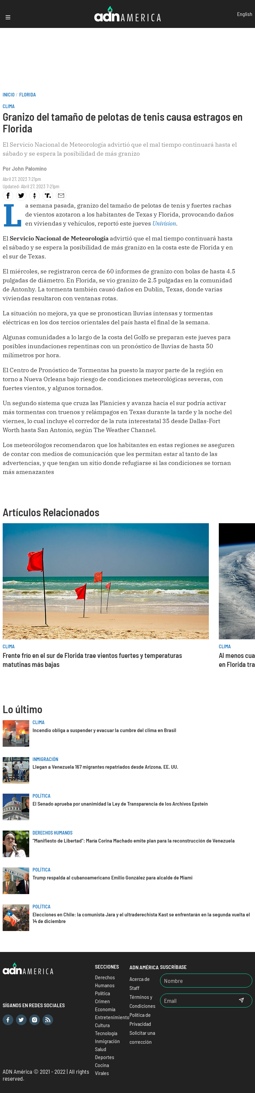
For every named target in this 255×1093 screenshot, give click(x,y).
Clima (9, 106)
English (244, 14)
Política (41, 796)
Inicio (9, 94)
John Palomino (29, 168)
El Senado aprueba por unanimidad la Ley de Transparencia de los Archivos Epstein (120, 803)
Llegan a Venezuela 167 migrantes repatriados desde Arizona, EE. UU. (105, 766)
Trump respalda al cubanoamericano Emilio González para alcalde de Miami (113, 877)
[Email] (195, 1000)
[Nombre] (206, 980)
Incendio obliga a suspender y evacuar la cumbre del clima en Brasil (104, 730)
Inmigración (45, 759)
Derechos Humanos (52, 833)
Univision (164, 223)
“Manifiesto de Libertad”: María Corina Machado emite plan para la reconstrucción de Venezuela (134, 840)
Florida (27, 94)
